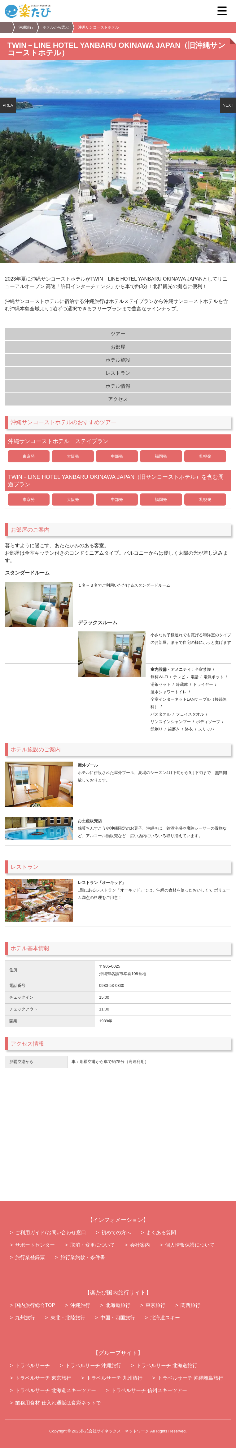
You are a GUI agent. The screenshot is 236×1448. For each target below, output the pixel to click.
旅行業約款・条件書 (82, 1257)
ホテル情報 (118, 386)
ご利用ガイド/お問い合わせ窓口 (50, 1232)
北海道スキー (165, 1317)
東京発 (29, 456)
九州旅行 (25, 1317)
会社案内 (140, 1245)
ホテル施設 (118, 360)
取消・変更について (92, 1245)
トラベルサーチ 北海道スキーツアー (55, 1390)
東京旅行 (155, 1305)
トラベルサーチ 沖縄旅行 (93, 1365)
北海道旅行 (118, 1305)
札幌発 (205, 456)
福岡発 (161, 456)
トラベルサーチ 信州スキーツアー (149, 1390)
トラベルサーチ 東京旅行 (43, 1378)
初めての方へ (116, 1232)
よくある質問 (161, 1232)
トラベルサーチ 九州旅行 (114, 1378)
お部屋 (118, 347)
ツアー (118, 334)
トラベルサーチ (32, 1365)
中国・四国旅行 (117, 1317)
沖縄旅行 (26, 27)
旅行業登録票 (30, 1257)
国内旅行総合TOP (35, 1305)
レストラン (118, 373)
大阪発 (73, 456)
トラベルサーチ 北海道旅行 (166, 1365)
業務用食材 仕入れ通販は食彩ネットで (58, 1402)
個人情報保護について (190, 1245)
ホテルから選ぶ (56, 27)
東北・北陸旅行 (67, 1317)
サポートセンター (35, 1245)
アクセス (118, 399)
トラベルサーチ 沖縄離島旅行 (190, 1378)
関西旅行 (190, 1305)
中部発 (117, 456)
